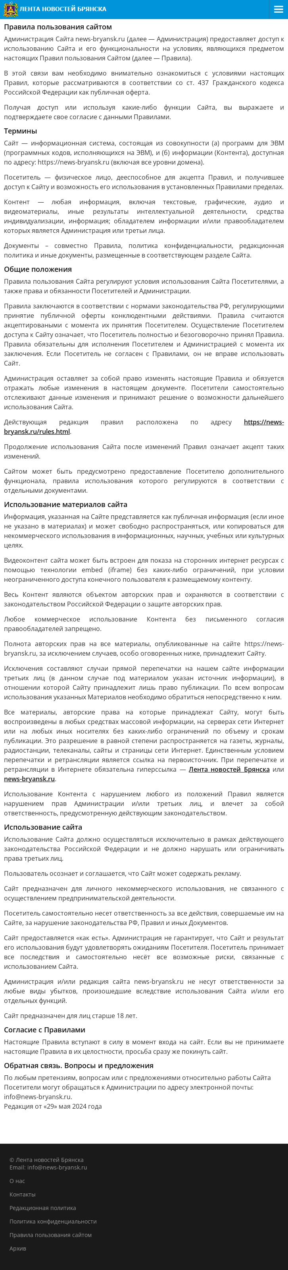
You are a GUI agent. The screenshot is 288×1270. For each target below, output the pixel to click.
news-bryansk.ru (29, 778)
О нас (17, 1181)
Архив (18, 1248)
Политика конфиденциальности (53, 1221)
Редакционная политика (43, 1208)
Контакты (23, 1194)
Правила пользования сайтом (51, 1235)
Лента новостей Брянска (229, 769)
